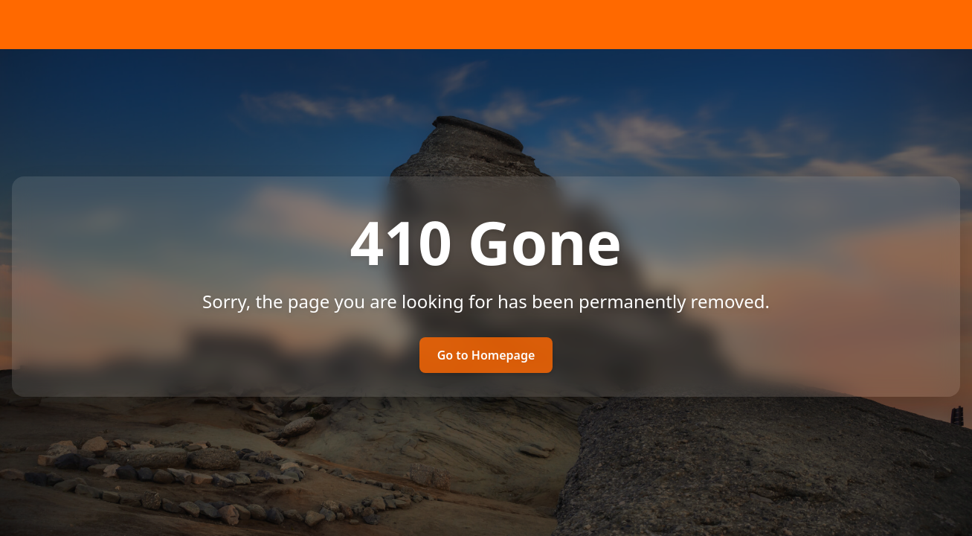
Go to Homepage (486, 355)
